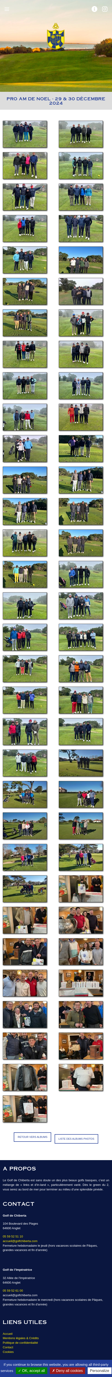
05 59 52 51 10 (13, 1236)
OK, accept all (31, 1371)
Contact (8, 1347)
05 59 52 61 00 (13, 1290)
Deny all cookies (67, 1371)
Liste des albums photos (76, 1138)
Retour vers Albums (32, 1137)
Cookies (8, 1352)
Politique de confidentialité (20, 1342)
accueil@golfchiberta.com (20, 1241)
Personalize (99, 1371)
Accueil (8, 1333)
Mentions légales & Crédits (21, 1338)
